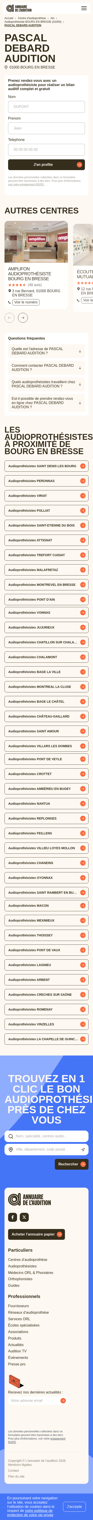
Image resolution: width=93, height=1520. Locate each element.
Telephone (16, 140)
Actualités (16, 1345)
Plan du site (16, 1476)
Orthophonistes (20, 1279)
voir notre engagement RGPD (26, 184)
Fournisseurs (18, 1306)
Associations (18, 1332)
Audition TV (17, 1351)
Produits (14, 1338)
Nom (12, 97)
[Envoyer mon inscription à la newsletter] (63, 1400)
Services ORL (19, 1319)
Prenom (14, 118)
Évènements (18, 1358)
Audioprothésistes (22, 1266)
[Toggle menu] (84, 8)
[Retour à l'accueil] (37, 1199)
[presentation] (42, 1417)
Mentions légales (20, 1465)
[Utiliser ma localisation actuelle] (83, 1150)
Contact (13, 1470)
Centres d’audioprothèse (27, 1260)
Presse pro (16, 1364)
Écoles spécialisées (24, 1325)
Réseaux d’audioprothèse (28, 1312)
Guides (14, 1285)
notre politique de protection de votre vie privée (30, 1513)
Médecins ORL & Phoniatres (30, 1273)
